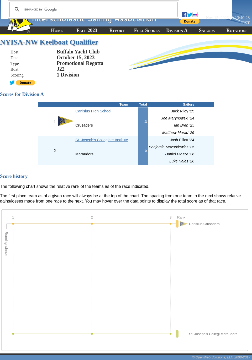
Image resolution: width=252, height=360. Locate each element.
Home (57, 30)
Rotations (236, 30)
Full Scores (147, 30)
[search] (92, 9)
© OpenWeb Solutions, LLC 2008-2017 (221, 357)
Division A (176, 30)
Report (116, 30)
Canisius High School (93, 111)
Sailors (207, 30)
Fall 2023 (86, 30)
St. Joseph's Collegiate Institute (101, 140)
